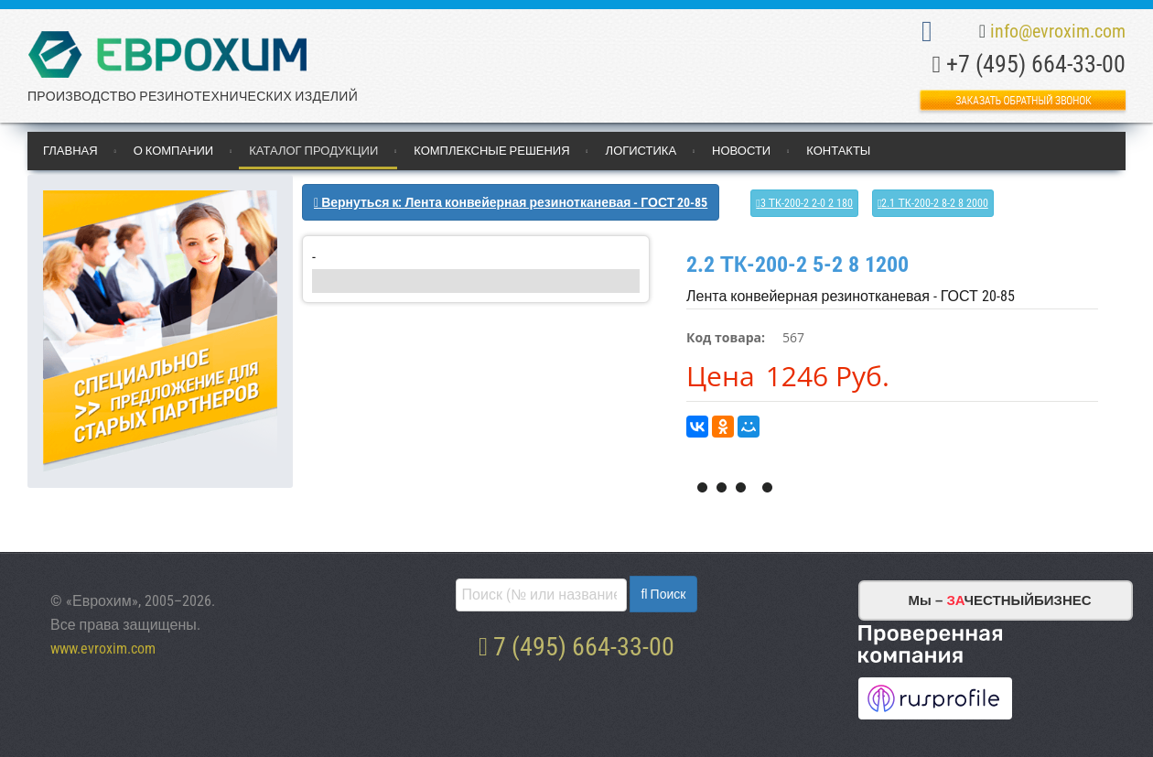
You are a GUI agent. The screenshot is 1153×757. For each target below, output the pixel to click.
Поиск (667, 594)
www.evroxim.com (103, 648)
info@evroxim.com (1058, 31)
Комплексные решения (491, 150)
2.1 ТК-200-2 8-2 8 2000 (934, 203)
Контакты (838, 150)
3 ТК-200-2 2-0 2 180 (806, 203)
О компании (174, 150)
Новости (741, 150)
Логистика (641, 150)
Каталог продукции (313, 150)
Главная (70, 150)
